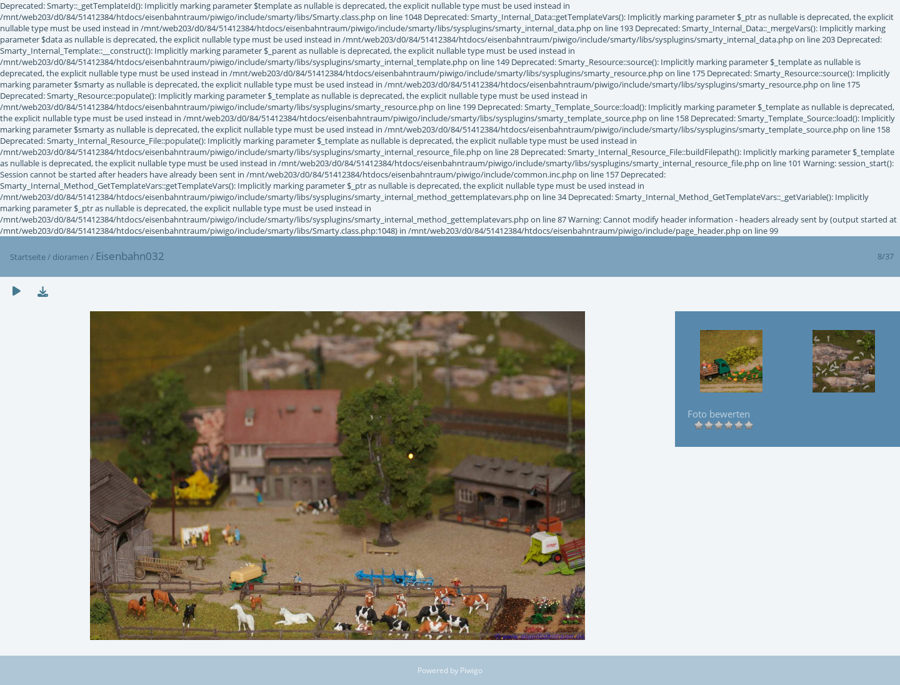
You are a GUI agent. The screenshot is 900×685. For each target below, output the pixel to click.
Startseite (28, 256)
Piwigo (471, 670)
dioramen (70, 256)
